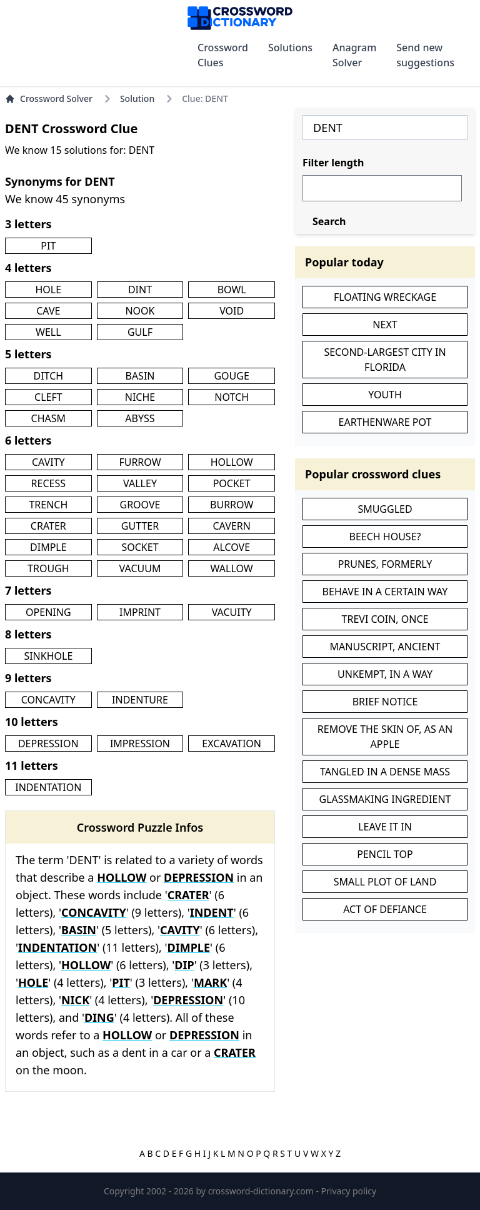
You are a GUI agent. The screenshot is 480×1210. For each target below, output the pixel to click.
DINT (140, 289)
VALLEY (140, 483)
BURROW (231, 505)
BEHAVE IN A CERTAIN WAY (385, 591)
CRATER (48, 526)
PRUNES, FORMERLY (385, 564)
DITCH (49, 376)
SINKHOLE (48, 656)
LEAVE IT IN (385, 827)
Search (329, 221)
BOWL (232, 289)
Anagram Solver (354, 55)
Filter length (333, 162)
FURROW (140, 462)
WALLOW (232, 568)
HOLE (49, 289)
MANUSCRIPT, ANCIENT (385, 646)
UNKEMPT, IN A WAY (385, 674)
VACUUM (140, 568)
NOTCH (231, 397)
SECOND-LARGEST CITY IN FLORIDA (385, 359)
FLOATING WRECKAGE (385, 297)
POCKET (232, 483)
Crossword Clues (223, 55)
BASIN (139, 376)
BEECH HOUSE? (385, 536)
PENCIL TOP (385, 854)
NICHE (140, 397)
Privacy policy (349, 1191)
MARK (210, 982)
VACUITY (232, 612)
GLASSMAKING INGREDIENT (385, 799)
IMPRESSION (140, 743)
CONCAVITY (48, 700)
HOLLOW (232, 462)
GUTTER (140, 526)
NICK (75, 999)
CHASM (48, 418)
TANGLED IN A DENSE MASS (385, 772)
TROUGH (48, 568)
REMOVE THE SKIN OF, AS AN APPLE (385, 736)
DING (99, 1017)
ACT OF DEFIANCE (385, 909)
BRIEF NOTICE (385, 701)
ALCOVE (231, 547)
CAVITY (48, 462)
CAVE (48, 311)
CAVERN (232, 526)
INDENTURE (140, 700)
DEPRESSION (48, 743)
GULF (140, 332)
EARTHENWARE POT (385, 422)
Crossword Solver (48, 98)
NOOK (139, 311)
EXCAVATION (231, 743)
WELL (48, 332)
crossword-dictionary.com (262, 1191)
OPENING (48, 612)
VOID (231, 311)
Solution (137, 98)
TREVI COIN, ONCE (385, 619)
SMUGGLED (385, 509)
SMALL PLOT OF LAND (385, 882)
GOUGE (231, 376)
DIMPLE (48, 547)
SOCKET (139, 547)
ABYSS (139, 418)
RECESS (48, 483)
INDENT (212, 912)
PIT (48, 246)
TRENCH (48, 505)
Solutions (290, 47)
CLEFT (48, 397)
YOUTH (385, 394)
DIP (184, 964)
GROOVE (140, 505)
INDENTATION (48, 787)
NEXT (384, 324)
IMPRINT (140, 612)
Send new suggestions (425, 55)
